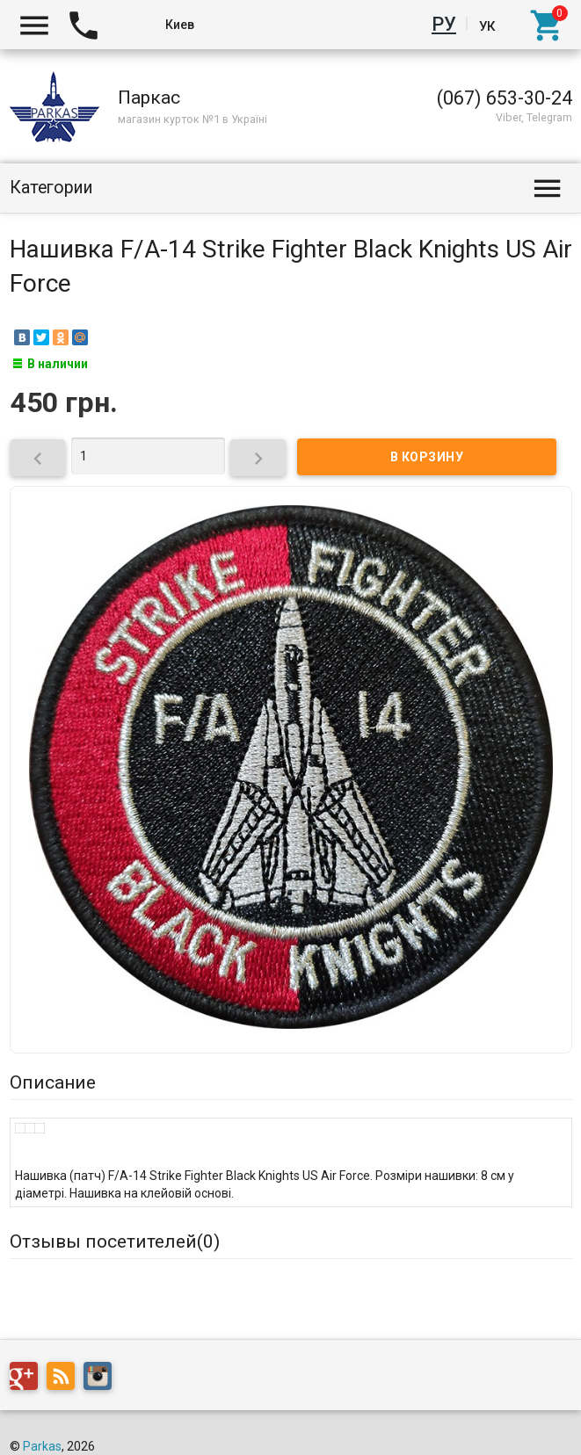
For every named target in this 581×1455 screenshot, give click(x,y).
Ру (447, 25)
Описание (53, 1082)
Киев (179, 25)
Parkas (42, 1446)
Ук (487, 25)
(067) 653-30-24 (504, 98)
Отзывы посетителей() (115, 1241)
